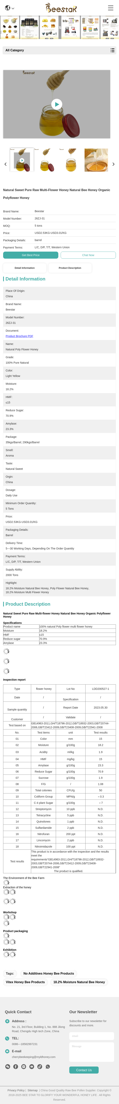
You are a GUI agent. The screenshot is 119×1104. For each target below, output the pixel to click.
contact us (84, 1070)
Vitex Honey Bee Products (25, 982)
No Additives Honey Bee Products (48, 973)
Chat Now (88, 255)
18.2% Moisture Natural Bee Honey (79, 982)
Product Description (70, 268)
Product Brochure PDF (19, 336)
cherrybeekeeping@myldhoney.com (34, 1057)
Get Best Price (31, 255)
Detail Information (25, 268)
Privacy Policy (15, 1090)
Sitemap (33, 1090)
